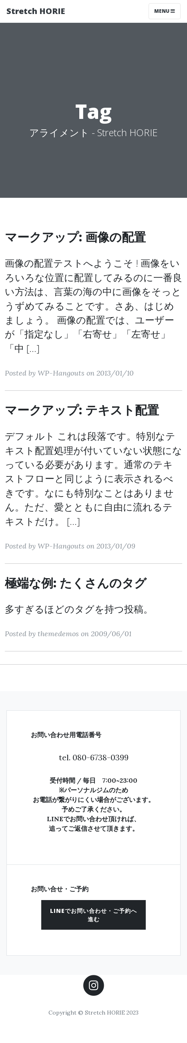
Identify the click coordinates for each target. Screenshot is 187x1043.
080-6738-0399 (100, 757)
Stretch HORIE (35, 11)
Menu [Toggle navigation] (164, 11)
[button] (93, 915)
